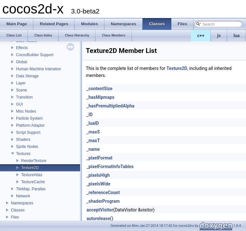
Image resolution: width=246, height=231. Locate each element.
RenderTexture (33, 160)
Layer (21, 83)
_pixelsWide (98, 183)
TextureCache (33, 182)
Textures (23, 153)
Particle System (29, 118)
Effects (22, 48)
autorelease (98, 218)
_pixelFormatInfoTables (110, 166)
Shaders (23, 139)
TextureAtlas (31, 175)
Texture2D (30, 168)
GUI (19, 104)
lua (237, 35)
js (219, 35)
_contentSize (99, 88)
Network (23, 196)
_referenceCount (103, 192)
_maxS (93, 131)
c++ (201, 35)
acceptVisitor (99, 209)
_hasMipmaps (100, 97)
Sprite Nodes (27, 146)
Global (21, 62)
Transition (24, 97)
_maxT (93, 140)
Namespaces (22, 203)
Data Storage (27, 76)
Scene (21, 90)
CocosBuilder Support (34, 55)
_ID (89, 114)
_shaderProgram (103, 201)
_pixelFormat (99, 157)
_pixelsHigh (98, 175)
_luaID (92, 123)
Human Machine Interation (38, 69)
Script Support (28, 132)
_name (93, 149)
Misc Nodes (26, 111)
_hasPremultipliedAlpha (110, 105)
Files (15, 217)
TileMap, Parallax (30, 189)
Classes (18, 210)
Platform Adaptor (30, 125)
